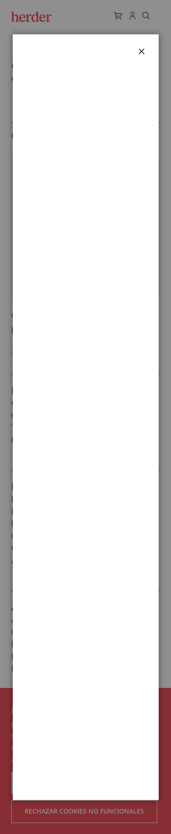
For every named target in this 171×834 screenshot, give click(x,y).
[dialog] (85, 417)
